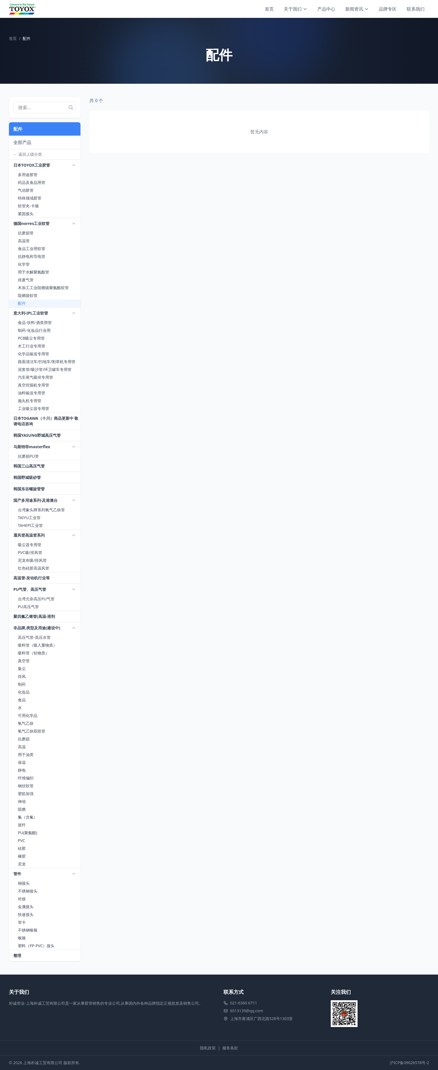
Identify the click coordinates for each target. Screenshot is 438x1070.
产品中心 (326, 9)
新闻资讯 (357, 9)
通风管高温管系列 (29, 535)
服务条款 (230, 1047)
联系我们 (416, 9)
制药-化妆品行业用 (34, 330)
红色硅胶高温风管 (33, 568)
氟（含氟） (27, 817)
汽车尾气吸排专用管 (35, 377)
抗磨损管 (26, 233)
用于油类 (26, 754)
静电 (22, 770)
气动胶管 (26, 190)
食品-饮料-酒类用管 (35, 322)
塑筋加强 (26, 793)
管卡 (22, 922)
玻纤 (22, 824)
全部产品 (22, 142)
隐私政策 (208, 1047)
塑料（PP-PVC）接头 (36, 945)
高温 (22, 746)
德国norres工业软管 (31, 223)
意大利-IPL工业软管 (30, 313)
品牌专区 (388, 9)
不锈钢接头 (27, 891)
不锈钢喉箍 (27, 930)
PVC (21, 840)
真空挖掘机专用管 (33, 385)
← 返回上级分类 (27, 154)
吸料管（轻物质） (33, 653)
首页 (269, 9)
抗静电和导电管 (31, 256)
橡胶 (22, 856)
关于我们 (295, 9)
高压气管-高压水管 (34, 637)
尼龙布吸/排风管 (32, 560)
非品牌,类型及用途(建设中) (36, 627)
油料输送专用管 (31, 392)
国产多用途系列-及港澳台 (35, 500)
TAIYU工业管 (29, 517)
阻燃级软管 (27, 295)
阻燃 (22, 809)
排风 (22, 676)
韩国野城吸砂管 (27, 477)
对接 (22, 898)
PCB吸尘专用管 (31, 338)
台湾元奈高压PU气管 (36, 598)
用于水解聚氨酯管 (33, 272)
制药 (22, 684)
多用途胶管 (27, 174)
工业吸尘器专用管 (33, 408)
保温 (22, 762)
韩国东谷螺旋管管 (29, 488)
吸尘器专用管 (29, 544)
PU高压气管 (28, 606)
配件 (22, 303)
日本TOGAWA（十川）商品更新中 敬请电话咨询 (45, 421)
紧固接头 (26, 213)
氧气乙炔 (26, 723)
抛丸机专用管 (29, 400)
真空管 (24, 660)
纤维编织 (26, 778)
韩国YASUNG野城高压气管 (37, 435)
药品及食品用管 (31, 182)
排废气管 (26, 279)
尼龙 (22, 864)
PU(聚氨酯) (27, 832)
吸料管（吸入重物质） (37, 645)
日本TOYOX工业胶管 (31, 165)
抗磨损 (24, 739)
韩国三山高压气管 (29, 466)
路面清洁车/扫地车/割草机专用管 (46, 361)
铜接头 (24, 883)
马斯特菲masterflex (31, 446)
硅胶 (22, 848)
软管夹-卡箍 (28, 205)
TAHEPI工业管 (30, 525)
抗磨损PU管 (28, 456)
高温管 (24, 240)
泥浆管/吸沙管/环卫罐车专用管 (45, 369)
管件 (17, 873)
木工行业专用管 (31, 346)
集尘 (22, 668)
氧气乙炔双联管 (31, 731)
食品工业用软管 (31, 248)
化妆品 (24, 692)
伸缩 (22, 801)
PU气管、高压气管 (29, 589)
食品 (22, 699)
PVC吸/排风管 (30, 552)
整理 (17, 955)
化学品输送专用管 (33, 353)
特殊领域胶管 (29, 198)
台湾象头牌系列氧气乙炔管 (41, 509)
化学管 (24, 264)
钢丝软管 (26, 785)
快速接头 (26, 914)
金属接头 (26, 906)
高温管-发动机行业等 (31, 577)
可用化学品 (27, 715)
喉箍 (22, 938)
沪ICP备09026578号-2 (409, 1062)
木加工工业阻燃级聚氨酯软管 (43, 287)
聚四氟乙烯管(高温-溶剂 (34, 616)
